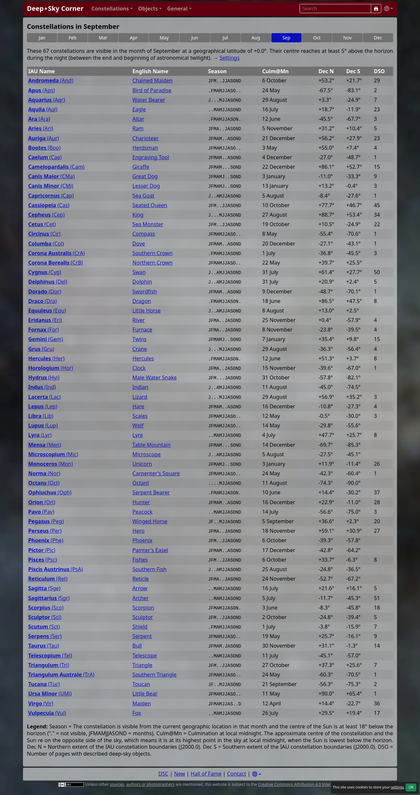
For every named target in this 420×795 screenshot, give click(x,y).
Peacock (143, 511)
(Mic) (53, 454)
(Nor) (44, 473)
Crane (140, 349)
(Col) (46, 243)
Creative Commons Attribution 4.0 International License (309, 784)
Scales (140, 416)
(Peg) (46, 521)
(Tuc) (44, 684)
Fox (137, 713)
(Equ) (47, 310)
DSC (163, 773)
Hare (138, 406)
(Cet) (42, 224)
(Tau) (43, 645)
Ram (138, 128)
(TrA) (61, 674)
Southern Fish (150, 569)
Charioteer (146, 138)
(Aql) (42, 109)
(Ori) (41, 502)
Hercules (143, 358)
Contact (236, 773)
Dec (378, 37)
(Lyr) (40, 435)
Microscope (147, 454)
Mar (103, 37)
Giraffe (141, 166)
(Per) (45, 530)
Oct (317, 37)
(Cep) (46, 214)
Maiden (142, 703)
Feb (72, 37)
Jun (194, 37)
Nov (347, 37)
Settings (230, 57)
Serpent (142, 636)
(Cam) (56, 166)
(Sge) (44, 588)
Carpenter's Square (156, 473)
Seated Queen (150, 205)
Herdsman (145, 147)
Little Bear (145, 693)
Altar (138, 119)
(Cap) (51, 195)
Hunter (141, 502)
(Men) (44, 444)
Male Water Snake (155, 377)
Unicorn (142, 464)
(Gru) (41, 349)
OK (411, 787)
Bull (137, 645)
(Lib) (40, 416)
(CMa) (51, 176)
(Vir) (40, 703)
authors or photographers (150, 784)
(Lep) (42, 406)
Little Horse (147, 310)
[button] (112, 9)
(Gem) (45, 339)
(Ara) (39, 119)
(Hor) (50, 368)
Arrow (140, 588)
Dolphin (142, 281)
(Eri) (45, 320)
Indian (140, 387)
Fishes (140, 559)
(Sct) (44, 626)
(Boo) (44, 147)
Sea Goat (144, 195)
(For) (43, 329)
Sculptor (143, 617)
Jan (42, 37)
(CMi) (50, 186)
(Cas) (48, 205)
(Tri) (48, 665)
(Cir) (44, 233)
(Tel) (50, 655)
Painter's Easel (150, 550)
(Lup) (43, 425)
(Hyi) (43, 377)
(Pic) (41, 550)
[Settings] (257, 774)
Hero (139, 530)
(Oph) (49, 492)
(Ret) (48, 578)
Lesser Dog (146, 186)
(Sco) (45, 607)
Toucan (141, 684)
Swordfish (145, 291)
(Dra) (42, 301)
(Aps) (41, 90)
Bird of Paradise (152, 90)
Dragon (142, 301)
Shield (140, 626)
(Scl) (44, 617)
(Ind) (42, 387)
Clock (139, 368)
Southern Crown (153, 253)
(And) (50, 80)
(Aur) (43, 138)
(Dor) (44, 291)
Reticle (141, 578)
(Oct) (44, 483)
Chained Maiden (153, 80)
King (138, 214)
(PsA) (55, 569)
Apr (133, 37)
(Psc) (42, 559)
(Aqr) (46, 100)
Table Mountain (152, 444)
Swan (139, 272)
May (164, 37)
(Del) (47, 281)
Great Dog (145, 176)
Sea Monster (148, 224)
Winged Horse (150, 521)
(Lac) (44, 397)
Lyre (138, 435)
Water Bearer (149, 100)
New (179, 773)
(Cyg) (44, 272)
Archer (141, 598)
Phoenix (143, 540)
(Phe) (45, 540)
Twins (140, 339)
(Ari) (40, 128)
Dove (139, 243)
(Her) (46, 358)
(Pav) (41, 511)
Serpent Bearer (151, 492)
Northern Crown (153, 262)
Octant (141, 483)
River (139, 320)
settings (397, 787)
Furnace (142, 329)
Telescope (145, 655)
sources (117, 784)
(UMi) (50, 693)
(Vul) (47, 713)
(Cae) (45, 157)
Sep (286, 37)
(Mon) (50, 464)
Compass (144, 233)
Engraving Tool (151, 157)
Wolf (138, 425)
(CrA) (56, 253)
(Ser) (45, 636)
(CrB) (55, 262)
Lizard (140, 397)
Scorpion (143, 607)
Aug (256, 37)
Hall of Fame (206, 773)
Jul (225, 37)
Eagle (139, 109)
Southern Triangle (155, 674)
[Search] (376, 8)
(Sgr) (49, 598)
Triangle (143, 665)
